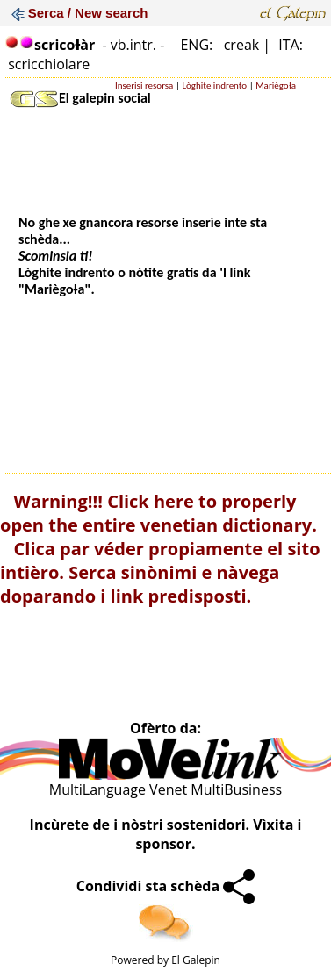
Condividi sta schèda (165, 886)
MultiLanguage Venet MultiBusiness (165, 789)
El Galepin (195, 960)
